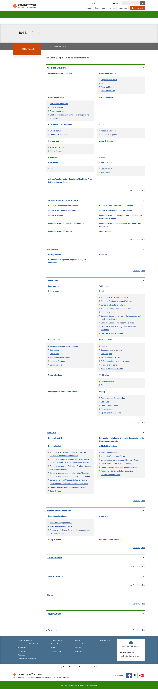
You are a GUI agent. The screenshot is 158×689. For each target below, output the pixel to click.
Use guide (105, 402)
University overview (107, 73)
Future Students (29, 21)
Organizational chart (109, 80)
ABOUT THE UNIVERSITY (28, 14)
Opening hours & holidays (111, 413)
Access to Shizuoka (108, 131)
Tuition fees (104, 286)
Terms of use (106, 173)
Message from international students (63, 392)
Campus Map (80, 644)
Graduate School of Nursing (60, 231)
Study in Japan (54, 540)
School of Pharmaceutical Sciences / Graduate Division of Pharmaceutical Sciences (68, 454)
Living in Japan (105, 340)
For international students (110, 540)
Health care (54, 354)
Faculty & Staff (128, 21)
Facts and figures (107, 87)
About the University (56, 68)
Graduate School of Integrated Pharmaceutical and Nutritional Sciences (120, 216)
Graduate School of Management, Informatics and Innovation (120, 224)
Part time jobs (106, 354)
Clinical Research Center (110, 475)
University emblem (108, 91)
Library (102, 392)
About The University (25, 640)
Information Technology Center (113, 456)
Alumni (95, 21)
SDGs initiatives (106, 97)
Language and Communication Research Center (69, 484)
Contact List (79, 651)
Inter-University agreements (61, 523)
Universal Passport (57, 361)
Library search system (109, 405)
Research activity (55, 438)
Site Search (116, 3)
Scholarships (53, 291)
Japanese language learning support (64, 346)
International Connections (27, 659)
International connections (59, 511)
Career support (56, 365)
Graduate (103, 255)
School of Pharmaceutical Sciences (63, 206)
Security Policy (68, 667)
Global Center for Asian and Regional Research (68, 487)
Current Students (62, 21)
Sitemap (78, 647)
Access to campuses (109, 135)
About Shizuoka (106, 141)
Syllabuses (104, 291)
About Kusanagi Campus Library (113, 398)
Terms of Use (83, 667)
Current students (107, 381)
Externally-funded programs (60, 124)
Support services (55, 340)
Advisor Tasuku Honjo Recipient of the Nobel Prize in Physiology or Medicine (70, 180)
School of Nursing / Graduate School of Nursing (68, 480)
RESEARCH (114, 14)
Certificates (104, 375)
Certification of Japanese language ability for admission (67, 261)
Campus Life (22, 651)
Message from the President (60, 73)
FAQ (51, 169)
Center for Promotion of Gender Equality (116, 463)
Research (51, 432)
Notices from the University (60, 357)
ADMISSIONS (77, 14)
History (103, 83)
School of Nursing (55, 215)
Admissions (52, 249)
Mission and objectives (59, 104)
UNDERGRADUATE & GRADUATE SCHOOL (55, 14)
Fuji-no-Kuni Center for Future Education (117, 471)
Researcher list (54, 446)
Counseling (54, 350)
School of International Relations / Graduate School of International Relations (71, 467)
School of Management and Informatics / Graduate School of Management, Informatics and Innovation (70, 474)
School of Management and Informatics (115, 210)
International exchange (57, 516)
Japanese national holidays (111, 350)
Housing (104, 346)
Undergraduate (54, 255)
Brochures (52, 158)
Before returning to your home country (116, 361)
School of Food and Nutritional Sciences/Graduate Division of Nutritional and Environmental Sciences (69, 460)
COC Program (55, 131)
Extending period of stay (110, 357)
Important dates (54, 286)
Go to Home (52, 630)
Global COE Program (58, 135)
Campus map (53, 141)
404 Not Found (27, 49)
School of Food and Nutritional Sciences (116, 206)
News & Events (105, 640)
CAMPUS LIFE (96, 14)
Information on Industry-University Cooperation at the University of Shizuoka (121, 439)
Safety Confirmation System (112, 369)
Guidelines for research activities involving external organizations (69, 116)
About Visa (104, 516)
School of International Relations (62, 210)
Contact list (53, 162)
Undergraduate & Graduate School (63, 200)
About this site (105, 162)
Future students (54, 558)
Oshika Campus (56, 151)
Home (51, 46)
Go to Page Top (139, 190)
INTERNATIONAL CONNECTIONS (134, 14)
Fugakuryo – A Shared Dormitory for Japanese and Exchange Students (70, 531)
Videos (102, 158)
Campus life (52, 281)
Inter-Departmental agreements (62, 526)
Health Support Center (109, 452)
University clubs (55, 375)
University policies (56, 97)
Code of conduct (56, 107)
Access (102, 124)
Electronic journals (108, 409)
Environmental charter (58, 111)
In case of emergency (109, 365)
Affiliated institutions (108, 446)
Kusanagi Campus (57, 147)
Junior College (105, 231)
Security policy (106, 169)
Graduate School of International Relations (66, 223)
